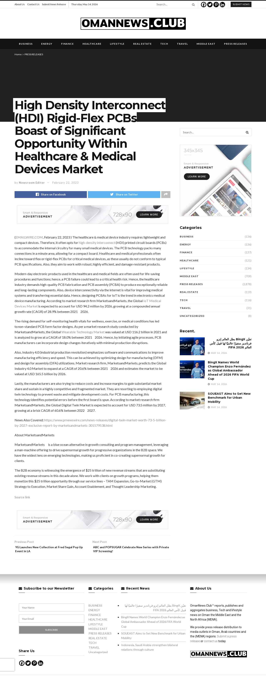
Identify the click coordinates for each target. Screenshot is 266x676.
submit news (241, 4)
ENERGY (46, 43)
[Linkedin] (222, 4)
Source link (22, 498)
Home (18, 54)
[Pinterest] (216, 4)
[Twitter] (210, 4)
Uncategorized (192, 315)
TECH (164, 43)
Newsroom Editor (32, 182)
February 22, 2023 (65, 182)
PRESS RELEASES (235, 43)
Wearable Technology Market (83, 333)
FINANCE (67, 43)
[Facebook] (203, 4)
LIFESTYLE (117, 43)
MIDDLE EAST (206, 43)
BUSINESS (26, 43)
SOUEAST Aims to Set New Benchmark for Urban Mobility (229, 398)
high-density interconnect (97, 244)
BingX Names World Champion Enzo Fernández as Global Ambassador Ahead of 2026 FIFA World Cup (229, 370)
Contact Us (33, 4)
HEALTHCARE (92, 43)
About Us (20, 4)
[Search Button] (192, 4)
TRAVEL (182, 43)
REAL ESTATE (142, 43)
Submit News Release (54, 4)
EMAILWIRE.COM (29, 238)
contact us (211, 644)
